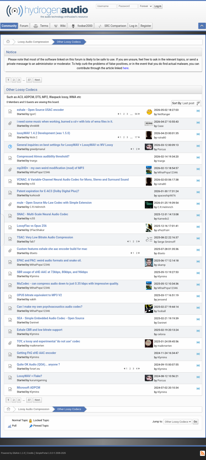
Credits (30, 453)
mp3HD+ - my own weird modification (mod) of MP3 (50, 168)
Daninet (34, 322)
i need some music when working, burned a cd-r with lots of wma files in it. (65, 121)
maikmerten (37, 345)
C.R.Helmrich (37, 206)
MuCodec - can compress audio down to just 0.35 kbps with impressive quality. (68, 283)
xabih (33, 299)
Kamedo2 (163, 218)
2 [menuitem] (14, 79)
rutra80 (161, 137)
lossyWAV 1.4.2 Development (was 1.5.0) (43, 133)
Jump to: (157, 421)
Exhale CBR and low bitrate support (39, 329)
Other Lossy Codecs (69, 41)
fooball (161, 311)
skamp (161, 264)
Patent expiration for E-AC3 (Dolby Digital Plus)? (48, 191)
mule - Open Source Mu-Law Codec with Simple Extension (54, 202)
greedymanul (37, 149)
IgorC (33, 114)
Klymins (34, 276)
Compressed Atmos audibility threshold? (43, 156)
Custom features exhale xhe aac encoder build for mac (52, 249)
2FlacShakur (37, 230)
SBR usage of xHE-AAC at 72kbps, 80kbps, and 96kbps (52, 272)
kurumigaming (38, 380)
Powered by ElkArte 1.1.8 (13, 453)
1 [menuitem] (8, 79)
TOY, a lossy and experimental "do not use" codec (48, 341)
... (24, 79)
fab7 (32, 241)
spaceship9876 (166, 195)
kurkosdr (35, 195)
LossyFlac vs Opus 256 (32, 225)
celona (161, 334)
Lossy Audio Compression (33, 41)
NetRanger (163, 114)
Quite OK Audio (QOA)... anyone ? (38, 364)
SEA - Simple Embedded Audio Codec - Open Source (50, 318)
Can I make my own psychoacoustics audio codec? (49, 306)
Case (160, 126)
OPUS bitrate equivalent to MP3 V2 (39, 295)
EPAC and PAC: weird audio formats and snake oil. (49, 260)
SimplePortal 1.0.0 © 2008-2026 (51, 453)
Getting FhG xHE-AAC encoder (36, 353)
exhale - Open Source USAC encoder (40, 109)
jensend (162, 299)
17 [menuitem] (136, 137)
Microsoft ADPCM (28, 387)
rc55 (32, 183)
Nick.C (33, 137)
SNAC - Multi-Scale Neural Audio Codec (42, 214)
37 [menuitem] (29, 79)
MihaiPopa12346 (40, 172)
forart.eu (35, 368)
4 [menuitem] (136, 368)
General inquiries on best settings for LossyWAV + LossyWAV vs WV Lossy (65, 145)
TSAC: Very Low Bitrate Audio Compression (45, 237)
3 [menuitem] (19, 79)
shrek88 (34, 125)
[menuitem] (24, 80)
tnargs (33, 160)
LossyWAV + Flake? (29, 376)
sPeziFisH (163, 230)
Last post (188, 103)
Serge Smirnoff (166, 241)
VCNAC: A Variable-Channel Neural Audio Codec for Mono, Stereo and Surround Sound (73, 179)
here (126, 68)
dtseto (33, 253)
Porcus (161, 149)
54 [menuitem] (136, 114)
